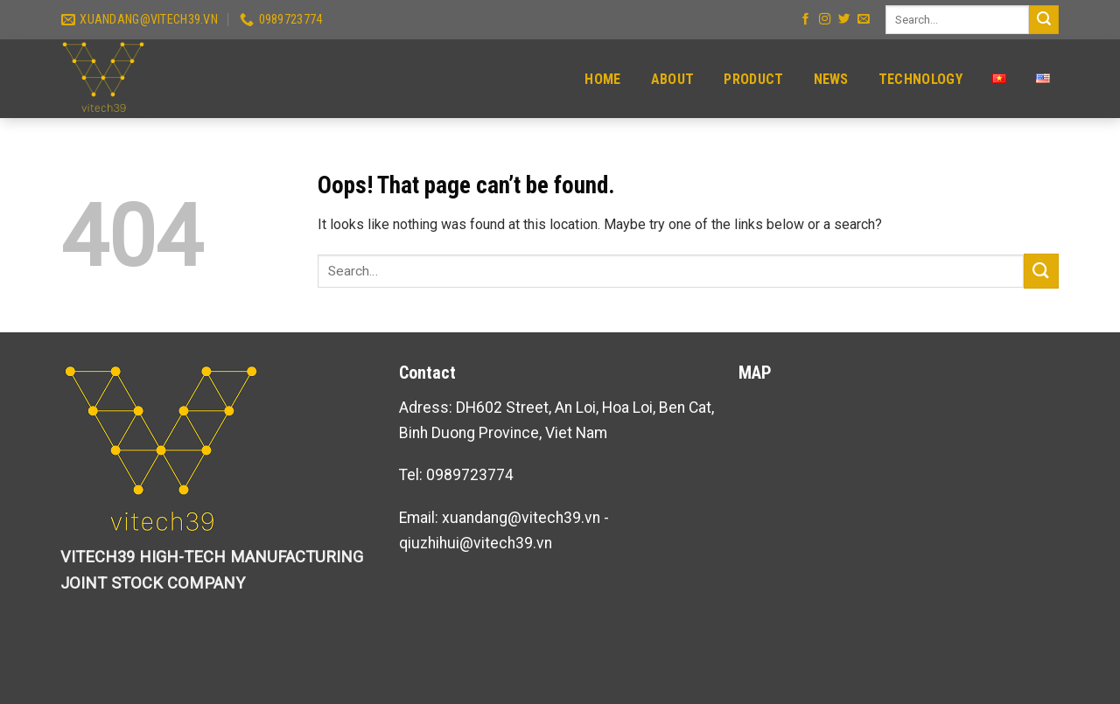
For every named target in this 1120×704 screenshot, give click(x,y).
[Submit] (1044, 19)
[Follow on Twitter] (844, 19)
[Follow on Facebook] (806, 19)
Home (602, 79)
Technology (920, 79)
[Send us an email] (864, 19)
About (673, 79)
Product (753, 79)
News (831, 79)
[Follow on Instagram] (825, 19)
